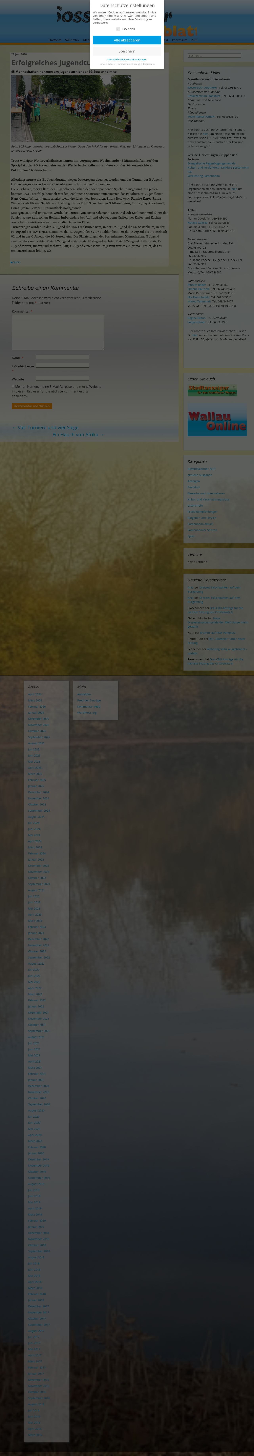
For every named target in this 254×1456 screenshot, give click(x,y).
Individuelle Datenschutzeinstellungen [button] (127, 59)
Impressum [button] (149, 64)
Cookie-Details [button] (107, 64)
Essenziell (125, 29)
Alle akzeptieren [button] (127, 40)
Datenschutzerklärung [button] (129, 64)
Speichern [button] (127, 51)
